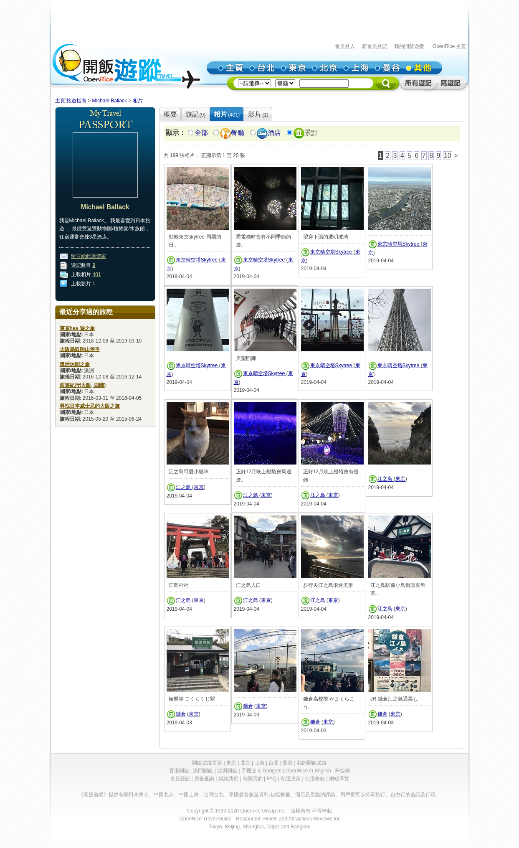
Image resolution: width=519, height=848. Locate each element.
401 (97, 274)
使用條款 (315, 779)
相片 (138, 101)
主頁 (60, 101)
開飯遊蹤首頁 (207, 763)
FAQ (271, 779)
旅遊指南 (76, 101)
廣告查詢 (204, 779)
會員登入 (345, 46)
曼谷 (288, 763)
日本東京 (139, 794)
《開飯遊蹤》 (93, 794)
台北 (273, 763)
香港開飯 (179, 771)
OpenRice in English (308, 771)
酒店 (274, 133)
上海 (260, 763)
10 (447, 155)
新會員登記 (374, 46)
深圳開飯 (227, 771)
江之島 (184, 487)
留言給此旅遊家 (88, 256)
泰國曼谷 (239, 794)
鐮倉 (181, 714)
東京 (199, 487)
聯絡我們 (228, 779)
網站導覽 (339, 779)
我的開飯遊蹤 (409, 46)
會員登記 (180, 779)
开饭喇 (342, 771)
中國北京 (164, 794)
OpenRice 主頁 (449, 46)
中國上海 (189, 794)
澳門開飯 (203, 771)
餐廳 (237, 133)
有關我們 (253, 779)
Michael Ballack (109, 101)
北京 (246, 763)
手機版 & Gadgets (261, 771)
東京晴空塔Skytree (197, 260)
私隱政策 (291, 779)
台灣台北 (214, 794)
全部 (201, 133)
